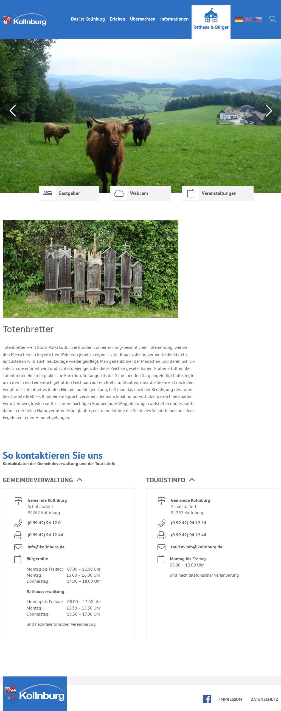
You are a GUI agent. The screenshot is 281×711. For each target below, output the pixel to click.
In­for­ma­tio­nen (174, 14)
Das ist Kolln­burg (88, 14)
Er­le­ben (117, 14)
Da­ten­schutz (264, 699)
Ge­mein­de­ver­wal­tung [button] (42, 480)
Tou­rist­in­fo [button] (170, 480)
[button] (12, 699)
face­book (207, 699)
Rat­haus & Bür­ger (211, 22)
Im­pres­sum (230, 699)
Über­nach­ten (142, 14)
